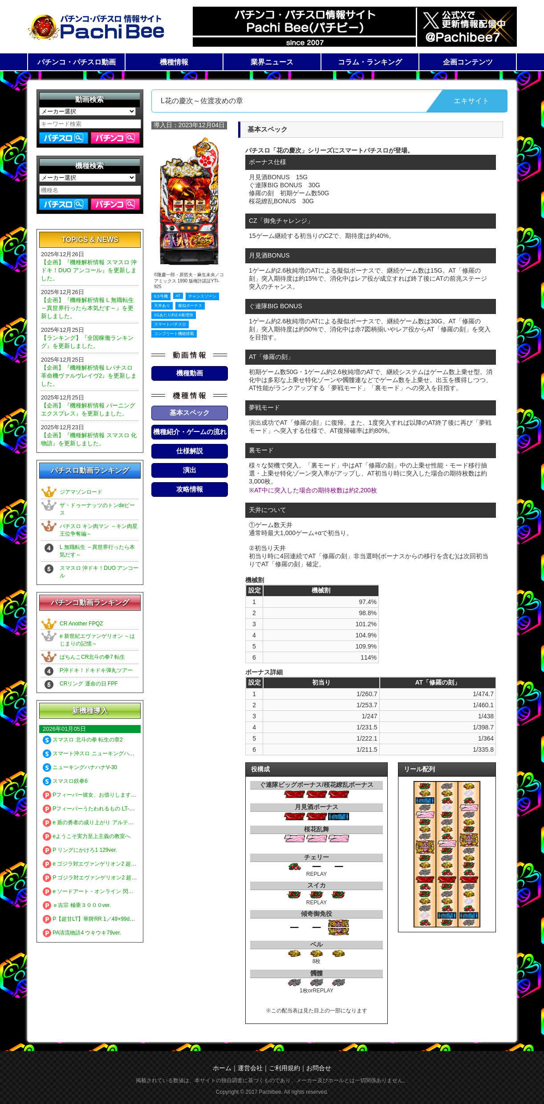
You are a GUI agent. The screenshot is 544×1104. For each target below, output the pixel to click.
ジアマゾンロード (81, 492)
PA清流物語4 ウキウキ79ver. (82, 933)
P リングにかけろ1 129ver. (80, 850)
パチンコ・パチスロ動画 (76, 62)
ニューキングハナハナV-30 (80, 767)
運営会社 (250, 1068)
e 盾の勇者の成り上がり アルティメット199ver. (105, 822)
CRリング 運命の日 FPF (89, 684)
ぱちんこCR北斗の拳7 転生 (92, 657)
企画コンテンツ (468, 62)
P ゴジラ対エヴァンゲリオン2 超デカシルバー (103, 877)
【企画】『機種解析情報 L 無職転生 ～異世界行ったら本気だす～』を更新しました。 (87, 308)
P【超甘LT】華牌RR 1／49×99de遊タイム (98, 919)
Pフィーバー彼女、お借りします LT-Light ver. (102, 795)
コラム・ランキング (370, 62)
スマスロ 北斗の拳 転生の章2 (83, 740)
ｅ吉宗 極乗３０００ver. (77, 905)
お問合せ (318, 1068)
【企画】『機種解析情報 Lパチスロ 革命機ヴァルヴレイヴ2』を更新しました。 (89, 375)
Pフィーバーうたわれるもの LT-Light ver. (97, 809)
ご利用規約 (284, 1068)
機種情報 (174, 62)
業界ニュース (272, 62)
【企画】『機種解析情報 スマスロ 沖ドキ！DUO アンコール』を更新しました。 (89, 270)
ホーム (222, 1068)
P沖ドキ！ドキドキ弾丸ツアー (96, 670)
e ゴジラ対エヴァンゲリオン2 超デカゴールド (103, 864)
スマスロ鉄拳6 (65, 781)
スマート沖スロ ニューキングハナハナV (96, 753)
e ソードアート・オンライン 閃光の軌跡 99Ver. (104, 891)
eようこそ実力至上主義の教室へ (86, 836)
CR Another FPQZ (81, 623)
